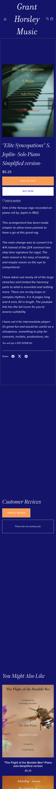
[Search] (47, 18)
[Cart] (53, 18)
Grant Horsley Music (27, 19)
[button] (5, 104)
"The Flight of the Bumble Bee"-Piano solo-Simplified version (28, 764)
